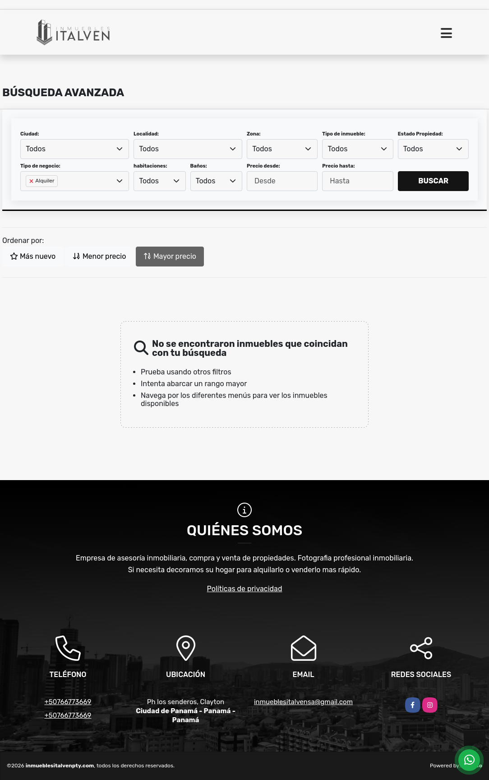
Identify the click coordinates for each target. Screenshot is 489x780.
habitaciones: (150, 166)
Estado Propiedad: (420, 134)
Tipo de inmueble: (343, 134)
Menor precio (99, 256)
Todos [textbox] (36, 149)
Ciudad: (29, 134)
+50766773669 (67, 702)
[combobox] (74, 149)
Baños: (198, 166)
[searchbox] (28, 195)
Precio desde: (263, 166)
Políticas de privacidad (244, 588)
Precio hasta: (338, 166)
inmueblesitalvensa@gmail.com (303, 702)
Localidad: (146, 134)
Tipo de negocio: (40, 166)
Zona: (254, 134)
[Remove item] (32, 181)
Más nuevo (32, 256)
